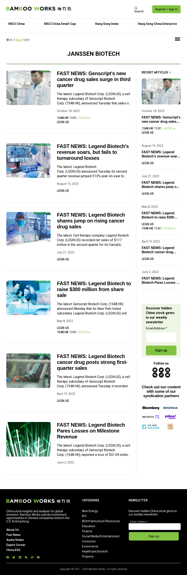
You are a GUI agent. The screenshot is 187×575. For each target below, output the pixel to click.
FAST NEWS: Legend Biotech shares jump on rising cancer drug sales (91, 220)
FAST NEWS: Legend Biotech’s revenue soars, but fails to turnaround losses (93, 152)
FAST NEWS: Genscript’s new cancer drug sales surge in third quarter (93, 79)
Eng (18, 40)
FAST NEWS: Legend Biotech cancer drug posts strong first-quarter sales (92, 362)
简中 (27, 40)
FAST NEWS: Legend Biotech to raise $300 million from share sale (94, 289)
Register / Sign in (166, 9)
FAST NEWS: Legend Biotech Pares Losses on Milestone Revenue (91, 430)
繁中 (9, 40)
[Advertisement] (103, 9)
